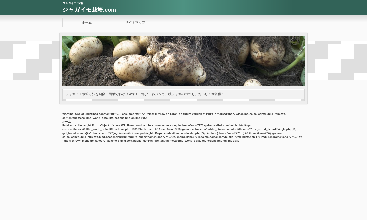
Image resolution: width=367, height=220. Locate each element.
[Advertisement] (183, 181)
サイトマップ (135, 22)
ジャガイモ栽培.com (89, 10)
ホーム (87, 22)
